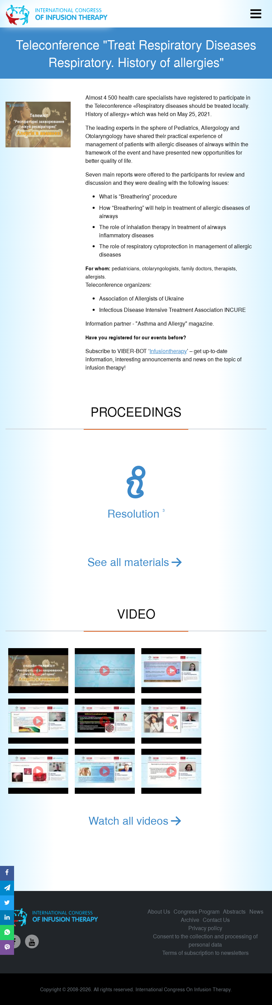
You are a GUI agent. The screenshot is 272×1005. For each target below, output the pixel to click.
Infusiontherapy (168, 351)
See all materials (136, 561)
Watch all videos (136, 820)
